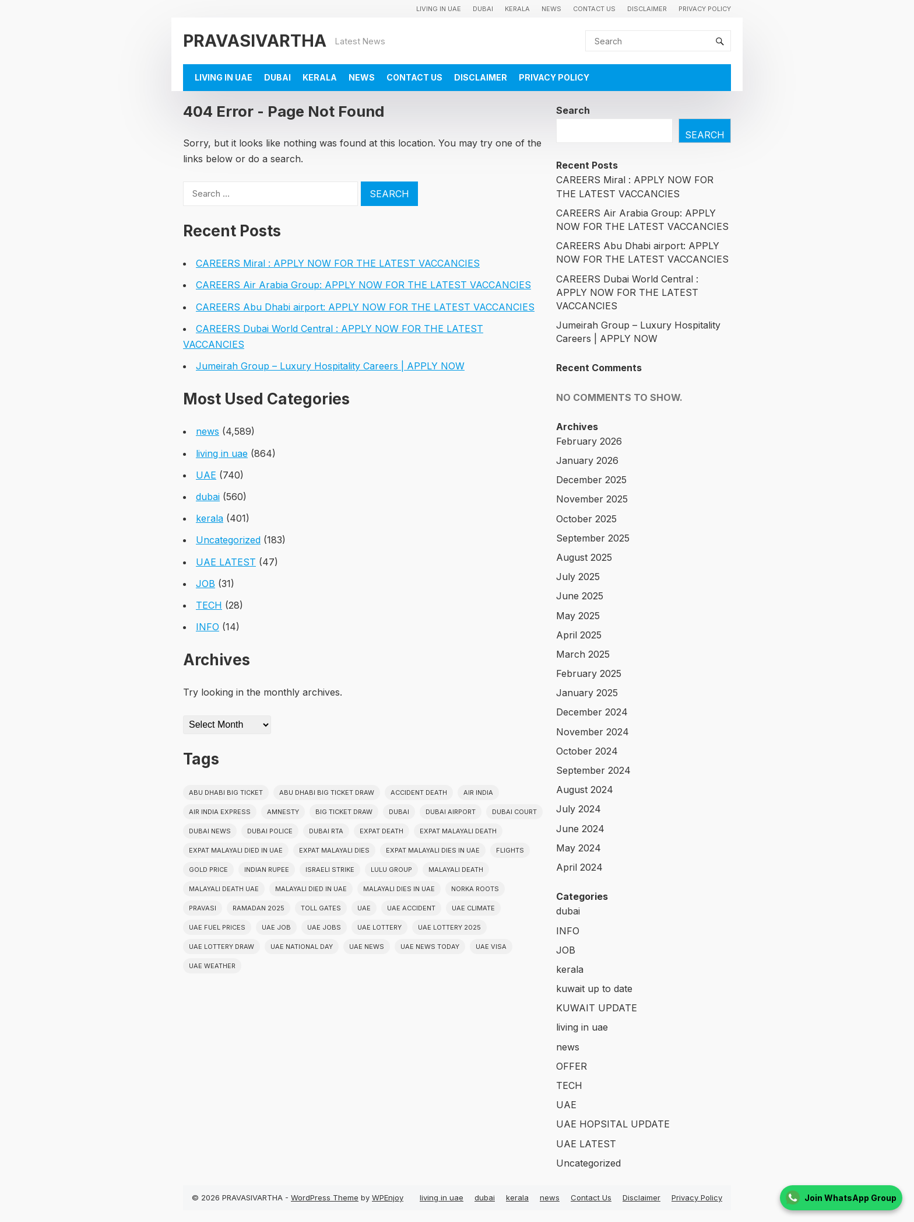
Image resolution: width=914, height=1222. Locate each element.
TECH (209, 605)
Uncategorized (228, 540)
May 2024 (578, 848)
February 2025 (588, 673)
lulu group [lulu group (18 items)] (391, 869)
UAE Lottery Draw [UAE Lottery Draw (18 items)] (221, 946)
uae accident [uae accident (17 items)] (411, 908)
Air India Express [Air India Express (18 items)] (220, 812)
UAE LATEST (226, 562)
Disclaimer (647, 9)
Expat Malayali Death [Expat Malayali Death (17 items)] (458, 831)
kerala (517, 9)
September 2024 (593, 770)
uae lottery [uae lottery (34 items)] (379, 927)
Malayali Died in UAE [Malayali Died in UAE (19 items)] (311, 889)
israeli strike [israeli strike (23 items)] (329, 869)
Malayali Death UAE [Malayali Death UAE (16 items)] (224, 889)
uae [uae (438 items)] (364, 908)
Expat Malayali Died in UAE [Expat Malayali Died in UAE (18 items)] (236, 850)
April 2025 (579, 635)
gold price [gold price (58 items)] (208, 869)
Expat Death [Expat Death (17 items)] (381, 831)
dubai (483, 9)
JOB (205, 583)
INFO (207, 627)
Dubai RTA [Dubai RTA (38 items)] (326, 831)
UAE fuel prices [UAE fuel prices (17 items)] (217, 927)
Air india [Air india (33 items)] (478, 792)
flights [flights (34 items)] (510, 850)
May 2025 (578, 616)
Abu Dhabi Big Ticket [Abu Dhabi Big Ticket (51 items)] (226, 792)
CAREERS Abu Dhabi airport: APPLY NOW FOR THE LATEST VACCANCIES (365, 307)
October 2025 (586, 519)
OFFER (571, 1066)
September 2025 (593, 538)
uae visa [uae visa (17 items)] (491, 946)
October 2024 (587, 751)
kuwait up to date (594, 988)
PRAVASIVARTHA (254, 40)
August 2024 (584, 789)
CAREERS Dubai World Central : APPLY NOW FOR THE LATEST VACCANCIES (627, 292)
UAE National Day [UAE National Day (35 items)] (301, 946)
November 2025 (592, 499)
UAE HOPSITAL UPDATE (613, 1124)
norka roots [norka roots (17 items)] (475, 889)
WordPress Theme (324, 1197)
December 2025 (591, 480)
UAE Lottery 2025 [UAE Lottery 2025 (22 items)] (449, 927)
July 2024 (578, 809)
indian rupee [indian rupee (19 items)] (266, 869)
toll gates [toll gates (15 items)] (321, 908)
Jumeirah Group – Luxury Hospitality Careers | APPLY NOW (330, 366)
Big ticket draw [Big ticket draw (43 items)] (343, 812)
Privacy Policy (705, 9)
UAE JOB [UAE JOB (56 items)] (276, 927)
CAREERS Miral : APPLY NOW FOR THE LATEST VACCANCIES (338, 263)
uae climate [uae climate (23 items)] (473, 908)
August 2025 (584, 557)
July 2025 (578, 576)
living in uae (438, 9)
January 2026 (587, 460)
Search (573, 110)
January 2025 (587, 693)
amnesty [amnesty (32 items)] (283, 812)
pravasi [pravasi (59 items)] (202, 908)
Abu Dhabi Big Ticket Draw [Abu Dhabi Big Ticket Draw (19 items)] (326, 792)
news (551, 9)
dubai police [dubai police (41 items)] (270, 831)
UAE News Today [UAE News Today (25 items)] (429, 946)
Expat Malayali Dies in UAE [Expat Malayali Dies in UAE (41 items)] (433, 850)
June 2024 (580, 829)
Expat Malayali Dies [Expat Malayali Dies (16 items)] (334, 850)
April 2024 (579, 867)
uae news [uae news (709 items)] (366, 946)
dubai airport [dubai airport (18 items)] (451, 812)
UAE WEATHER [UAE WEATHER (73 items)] (212, 966)
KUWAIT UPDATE (596, 1008)
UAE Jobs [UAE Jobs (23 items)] (324, 927)
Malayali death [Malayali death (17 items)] (455, 869)
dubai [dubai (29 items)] (399, 812)
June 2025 (579, 596)
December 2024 (592, 712)
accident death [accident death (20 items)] (419, 792)
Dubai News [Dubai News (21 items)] (210, 831)
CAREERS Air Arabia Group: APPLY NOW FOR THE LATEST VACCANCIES (363, 285)
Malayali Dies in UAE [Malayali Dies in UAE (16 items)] (399, 889)
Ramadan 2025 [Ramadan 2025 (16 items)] (258, 908)
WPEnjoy (387, 1197)
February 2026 (589, 441)
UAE (206, 475)
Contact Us (594, 9)
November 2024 (592, 732)
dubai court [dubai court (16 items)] (514, 812)
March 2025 (583, 654)
